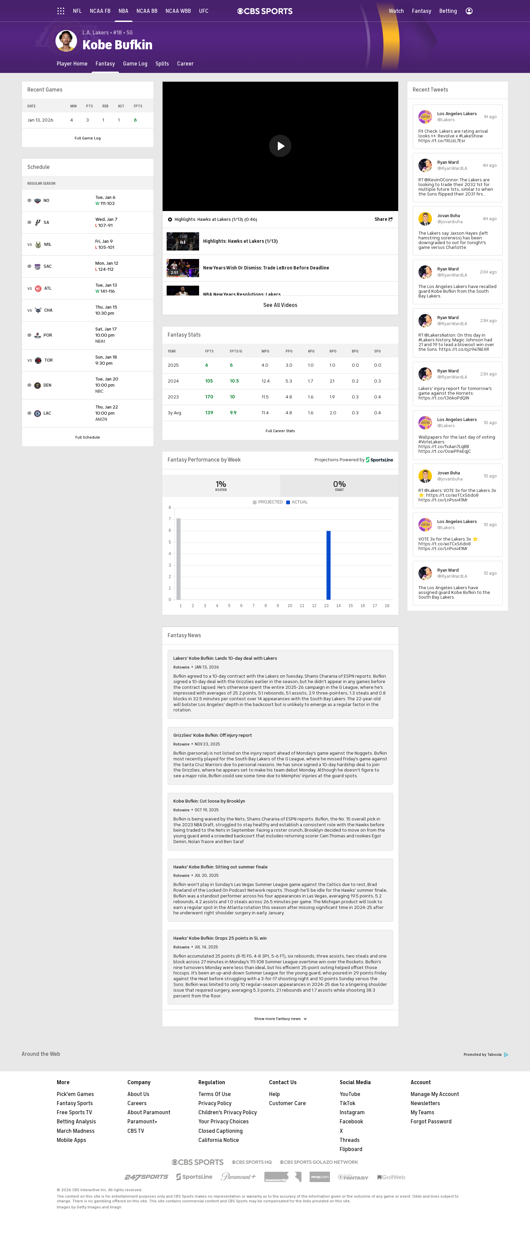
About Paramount (148, 1112)
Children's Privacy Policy (227, 1112)
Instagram (352, 1112)
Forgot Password (431, 1121)
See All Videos (280, 305)
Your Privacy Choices (223, 1121)
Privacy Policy (215, 1103)
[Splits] (162, 63)
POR (48, 335)
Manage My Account (435, 1094)
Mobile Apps (71, 1140)
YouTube (350, 1094)
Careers (137, 1103)
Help (274, 1094)
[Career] (185, 63)
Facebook (351, 1121)
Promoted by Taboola (486, 1054)
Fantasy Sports (75, 1103)
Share (381, 219)
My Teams (422, 1112)
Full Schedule (87, 437)
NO (46, 200)
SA (46, 222)
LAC (47, 413)
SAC (48, 266)
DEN (47, 385)
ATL (47, 288)
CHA (48, 310)
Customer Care (287, 1103)
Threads (350, 1140)
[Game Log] (135, 63)
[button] (280, 146)
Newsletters (425, 1103)
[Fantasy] (105, 63)
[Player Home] (72, 63)
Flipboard (351, 1149)
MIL (47, 244)
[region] (280, 146)
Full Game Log (88, 138)
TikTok (347, 1103)
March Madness (76, 1131)
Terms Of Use (214, 1094)
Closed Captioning (220, 1131)
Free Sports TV (74, 1112)
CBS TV (135, 1131)
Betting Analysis (76, 1121)
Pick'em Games (75, 1094)
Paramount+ (142, 1121)
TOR (48, 360)
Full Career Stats (280, 430)
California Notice (218, 1140)
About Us (138, 1094)
